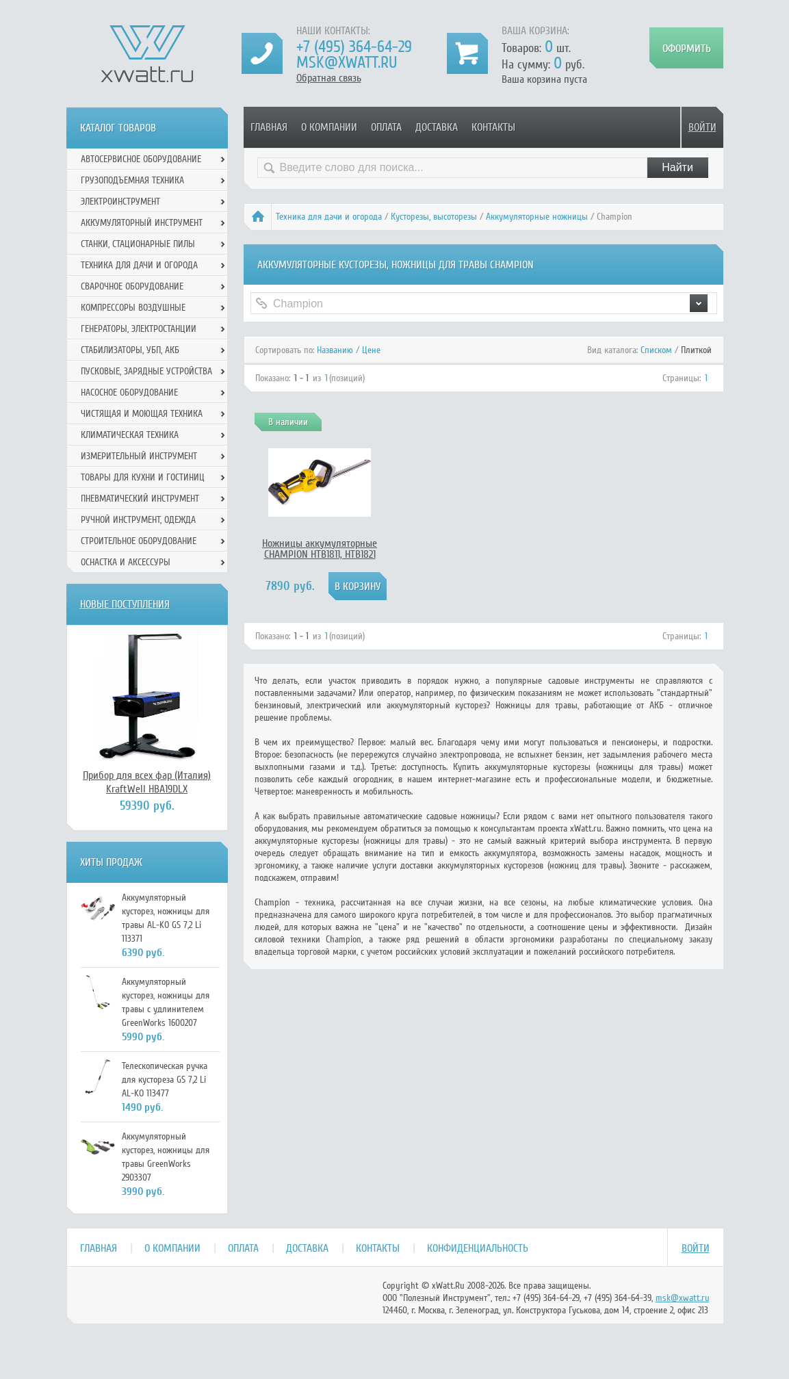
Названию (335, 350)
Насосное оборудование (129, 392)
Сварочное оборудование (132, 286)
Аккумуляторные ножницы (537, 216)
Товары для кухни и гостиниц (143, 477)
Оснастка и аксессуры (125, 562)
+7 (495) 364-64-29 (354, 47)
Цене (371, 350)
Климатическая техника (130, 435)
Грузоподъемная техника (132, 180)
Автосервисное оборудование (141, 159)
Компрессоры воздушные (133, 307)
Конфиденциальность (477, 1248)
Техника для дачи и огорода (329, 216)
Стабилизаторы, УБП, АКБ (130, 350)
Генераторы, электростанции (138, 329)
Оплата (386, 127)
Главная (268, 127)
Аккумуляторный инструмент (142, 223)
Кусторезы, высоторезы (434, 216)
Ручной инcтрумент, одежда (138, 520)
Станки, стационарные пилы (138, 244)
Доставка (436, 127)
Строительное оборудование (138, 541)
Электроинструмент (120, 201)
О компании (329, 127)
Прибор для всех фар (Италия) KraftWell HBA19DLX (147, 782)
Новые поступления (125, 604)
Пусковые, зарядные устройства (146, 371)
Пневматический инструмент (140, 498)
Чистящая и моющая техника (142, 414)
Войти (702, 127)
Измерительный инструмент (139, 456)
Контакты (493, 127)
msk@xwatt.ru (346, 63)
